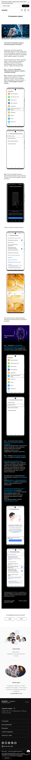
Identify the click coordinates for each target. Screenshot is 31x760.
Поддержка (12, 701)
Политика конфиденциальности (15, 751)
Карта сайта (4, 751)
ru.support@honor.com (16, 693)
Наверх (27, 702)
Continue (25, 5)
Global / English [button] (6, 5)
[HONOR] (4, 701)
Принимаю (6, 758)
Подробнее (19, 755)
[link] (3, 742)
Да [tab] (10, 618)
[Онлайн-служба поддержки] (28, 751)
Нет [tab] (22, 618)
